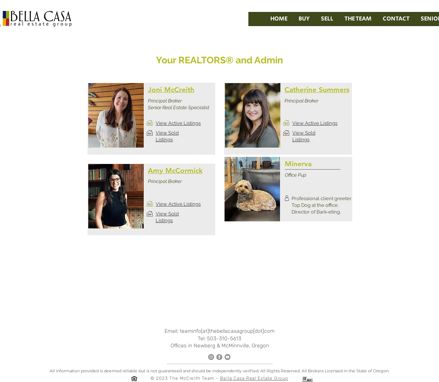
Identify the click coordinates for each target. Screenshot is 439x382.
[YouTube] (227, 357)
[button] (304, 21)
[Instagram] (211, 357)
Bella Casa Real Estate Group (254, 378)
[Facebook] (219, 357)
